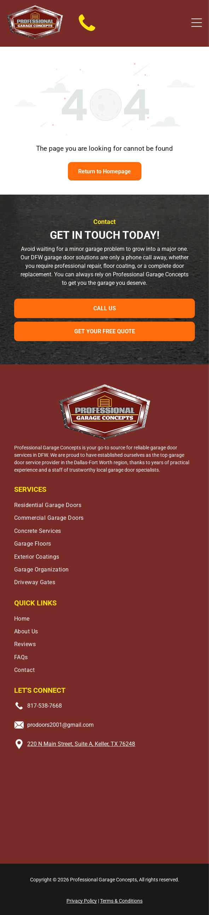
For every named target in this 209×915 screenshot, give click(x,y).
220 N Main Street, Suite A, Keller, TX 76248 (81, 744)
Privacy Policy (81, 901)
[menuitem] (104, 503)
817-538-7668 (44, 705)
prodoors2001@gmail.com (60, 724)
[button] (196, 22)
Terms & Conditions (121, 901)
